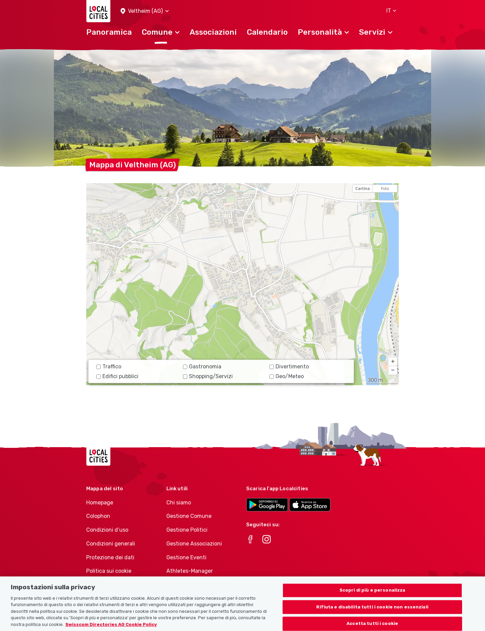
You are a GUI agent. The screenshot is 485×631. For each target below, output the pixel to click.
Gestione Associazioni (194, 543)
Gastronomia (202, 366)
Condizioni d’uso (107, 530)
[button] (145, 11)
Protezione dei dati (110, 557)
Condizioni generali (110, 543)
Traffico (108, 366)
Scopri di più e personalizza (373, 597)
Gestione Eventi (186, 557)
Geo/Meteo (286, 376)
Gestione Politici (186, 530)
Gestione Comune (189, 516)
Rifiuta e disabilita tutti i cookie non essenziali (372, 614)
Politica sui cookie (108, 571)
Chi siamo (178, 502)
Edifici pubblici (117, 376)
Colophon (98, 516)
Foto (385, 188)
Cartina (362, 188)
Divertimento (289, 366)
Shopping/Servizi (208, 376)
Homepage (99, 502)
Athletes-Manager (189, 571)
